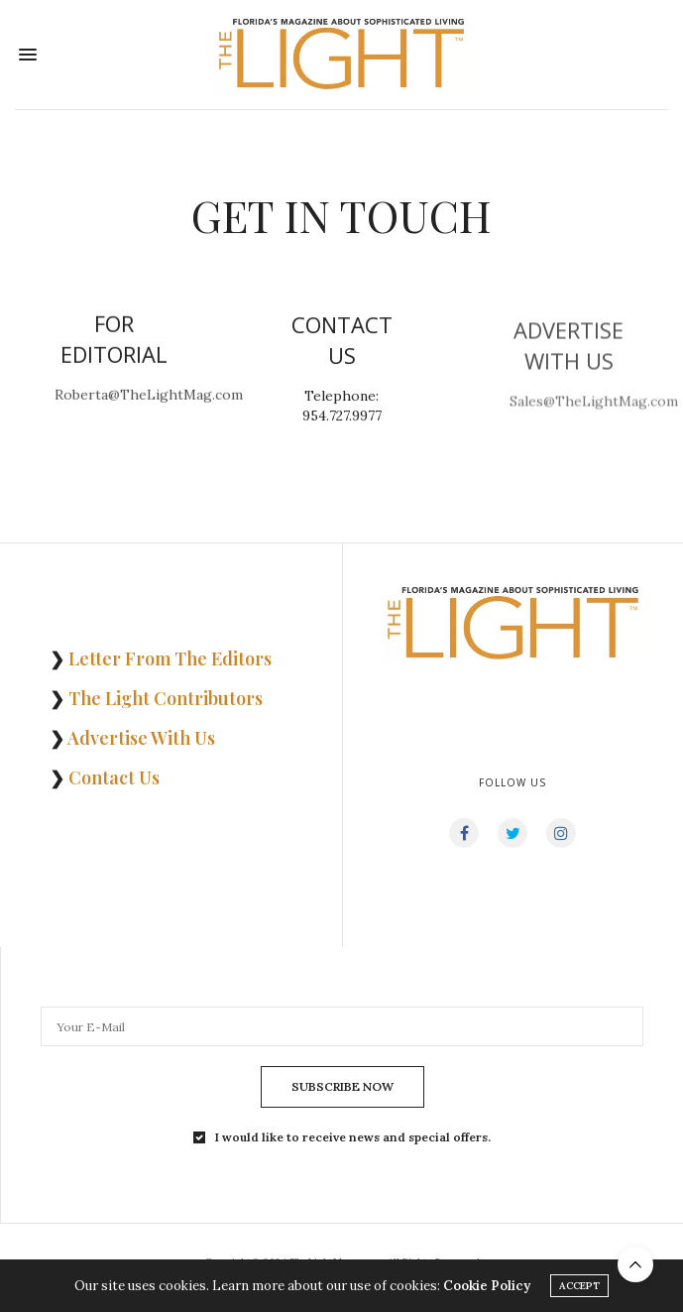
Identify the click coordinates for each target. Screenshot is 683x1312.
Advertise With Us (141, 738)
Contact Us (114, 777)
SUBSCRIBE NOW (342, 1086)
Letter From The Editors (170, 658)
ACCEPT (579, 1292)
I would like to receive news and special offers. (353, 1137)
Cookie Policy (486, 1292)
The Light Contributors (165, 698)
